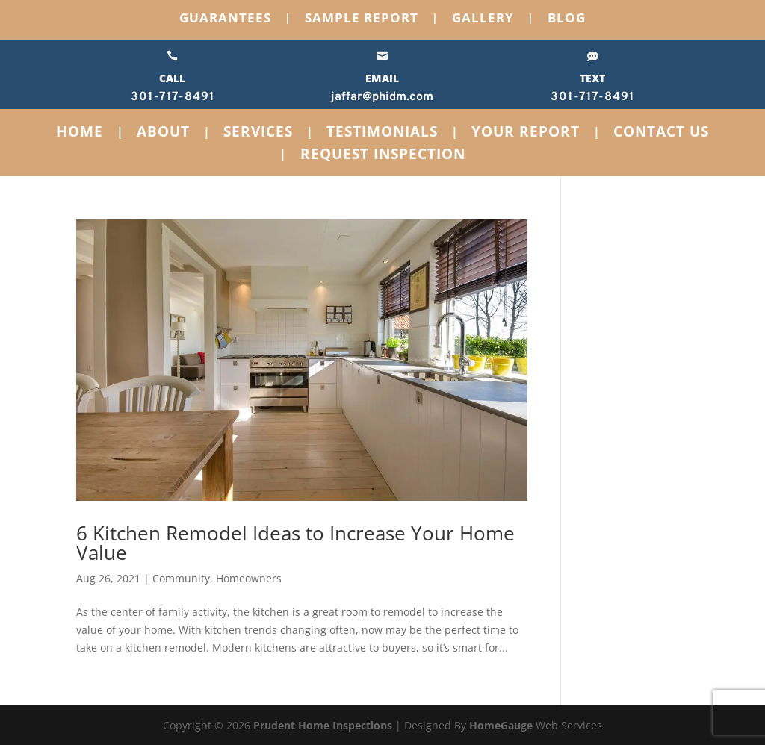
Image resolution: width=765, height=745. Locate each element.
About (163, 133)
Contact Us (661, 133)
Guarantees (225, 19)
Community (181, 578)
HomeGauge (501, 725)
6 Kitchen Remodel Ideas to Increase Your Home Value (295, 543)
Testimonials (382, 133)
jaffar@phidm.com (382, 97)
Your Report (525, 133)
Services (258, 133)
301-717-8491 (172, 97)
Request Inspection (382, 156)
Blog (567, 19)
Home (79, 133)
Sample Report (361, 19)
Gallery (483, 19)
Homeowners (249, 578)
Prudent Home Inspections (322, 725)
